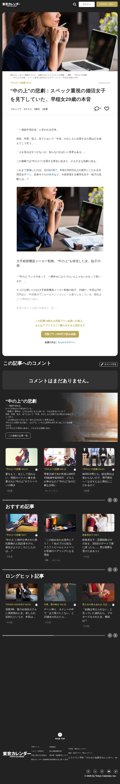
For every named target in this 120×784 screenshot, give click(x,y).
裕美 (51, 174)
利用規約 (52, 747)
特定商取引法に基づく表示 (58, 759)
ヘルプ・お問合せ (37, 751)
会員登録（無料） (107, 4)
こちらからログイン (65, 342)
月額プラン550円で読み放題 (60, 334)
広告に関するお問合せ (39, 755)
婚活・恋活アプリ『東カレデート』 (80, 753)
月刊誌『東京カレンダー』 (77, 749)
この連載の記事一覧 (18, 435)
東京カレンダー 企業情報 (40, 759)
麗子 (54, 170)
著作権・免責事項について (58, 755)
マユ (28, 174)
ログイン (87, 4)
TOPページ (35, 747)
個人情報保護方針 (55, 751)
